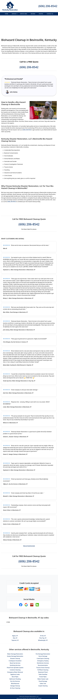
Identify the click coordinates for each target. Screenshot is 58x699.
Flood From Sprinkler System (15, 651)
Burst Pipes (15, 660)
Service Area (23, 13)
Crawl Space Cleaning (43, 642)
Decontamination (43, 649)
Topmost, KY (15, 624)
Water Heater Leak (43, 662)
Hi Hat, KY (43, 619)
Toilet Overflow (43, 658)
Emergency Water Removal (15, 655)
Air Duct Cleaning (15, 671)
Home (6, 13)
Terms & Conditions (33, 693)
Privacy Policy (23, 693)
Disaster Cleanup (15, 642)
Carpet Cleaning (43, 669)
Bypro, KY (15, 619)
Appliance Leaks (15, 658)
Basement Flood (43, 655)
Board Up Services (15, 646)
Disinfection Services (43, 646)
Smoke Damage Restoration (15, 639)
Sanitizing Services (15, 649)
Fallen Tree (43, 667)
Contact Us (50, 13)
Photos (41, 13)
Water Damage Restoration (15, 637)
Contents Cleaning (15, 653)
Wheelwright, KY (43, 624)
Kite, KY (15, 621)
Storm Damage (43, 639)
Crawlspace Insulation (15, 644)
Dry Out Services (15, 665)
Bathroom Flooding (15, 662)
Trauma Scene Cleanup (42, 651)
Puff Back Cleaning (42, 653)
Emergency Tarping (42, 644)
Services (15, 14)
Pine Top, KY (42, 621)
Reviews (33, 13)
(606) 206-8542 (47, 6)
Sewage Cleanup (15, 669)
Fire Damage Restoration (43, 637)
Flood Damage (43, 665)
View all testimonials (29, 529)
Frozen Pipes (43, 660)
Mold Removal (15, 667)
